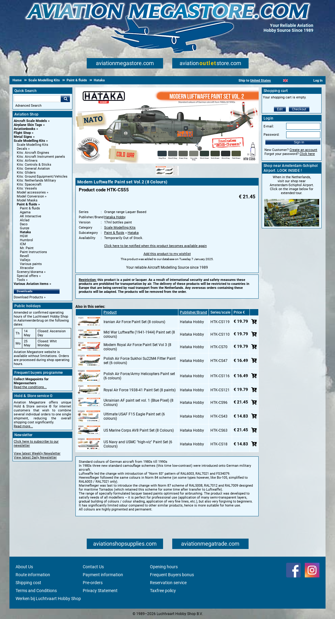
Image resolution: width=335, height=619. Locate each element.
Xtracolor (27, 268)
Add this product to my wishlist (167, 254)
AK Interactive (30, 216)
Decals (22, 149)
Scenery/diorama (30, 272)
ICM (23, 244)
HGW (24, 236)
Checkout (299, 109)
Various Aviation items (31, 284)
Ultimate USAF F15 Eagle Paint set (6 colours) (134, 416)
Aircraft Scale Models (30, 121)
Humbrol (26, 240)
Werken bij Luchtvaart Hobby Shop (48, 598)
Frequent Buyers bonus (172, 574)
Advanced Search (28, 106)
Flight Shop (22, 133)
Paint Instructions (33, 252)
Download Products (28, 297)
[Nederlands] (277, 81)
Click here (307, 154)
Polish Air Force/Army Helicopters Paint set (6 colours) (139, 376)
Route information (33, 574)
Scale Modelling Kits (29, 141)
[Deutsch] (300, 81)
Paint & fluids (27, 204)
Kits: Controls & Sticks (34, 165)
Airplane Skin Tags (28, 125)
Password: (271, 135)
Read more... (23, 426)
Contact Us (93, 566)
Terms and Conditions (36, 590)
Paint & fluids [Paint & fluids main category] (30, 208)
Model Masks (27, 200)
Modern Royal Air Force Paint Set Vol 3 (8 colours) (137, 347)
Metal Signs (23, 137)
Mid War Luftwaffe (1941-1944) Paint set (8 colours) (139, 334)
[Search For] (37, 98)
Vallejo (25, 260)
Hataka (25, 232)
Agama (25, 212)
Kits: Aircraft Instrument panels (41, 157)
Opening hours (164, 566)
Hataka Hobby (115, 217)
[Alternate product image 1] (167, 176)
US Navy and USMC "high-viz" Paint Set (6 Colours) (138, 444)
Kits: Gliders (26, 173)
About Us (24, 566)
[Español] (293, 81)
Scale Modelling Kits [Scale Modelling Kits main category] (32, 145)
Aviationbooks (24, 129)
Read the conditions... (30, 387)
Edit (280, 109)
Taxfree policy (163, 590)
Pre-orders (93, 582)
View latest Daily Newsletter (35, 457)
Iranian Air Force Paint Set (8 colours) (134, 322)
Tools (21, 280)
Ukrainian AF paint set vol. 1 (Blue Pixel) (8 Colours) (138, 402)
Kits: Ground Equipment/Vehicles (42, 177)
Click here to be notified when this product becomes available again (155, 246)
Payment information (103, 574)
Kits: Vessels (27, 188)
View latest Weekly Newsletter (37, 453)
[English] (285, 81)
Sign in (299, 142)
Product (110, 312)
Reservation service (168, 582)
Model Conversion (30, 196)
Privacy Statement (100, 590)
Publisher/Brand (193, 312)
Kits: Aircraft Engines (33, 153)
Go (65, 98)
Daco (23, 224)
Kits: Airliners (27, 161)
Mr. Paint (27, 248)
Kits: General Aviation (33, 169)
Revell (24, 256)
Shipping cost (28, 582)
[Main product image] (167, 162)
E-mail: (269, 126)
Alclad (24, 220)
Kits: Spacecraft (29, 184)
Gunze (24, 228)
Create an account (303, 150)
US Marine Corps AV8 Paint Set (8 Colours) (139, 430)
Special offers (27, 276)
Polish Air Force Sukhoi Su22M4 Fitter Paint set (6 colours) (140, 360)
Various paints (31, 264)
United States (260, 81)
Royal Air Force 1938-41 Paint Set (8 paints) (140, 390)
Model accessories (31, 192)
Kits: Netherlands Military (36, 180)
